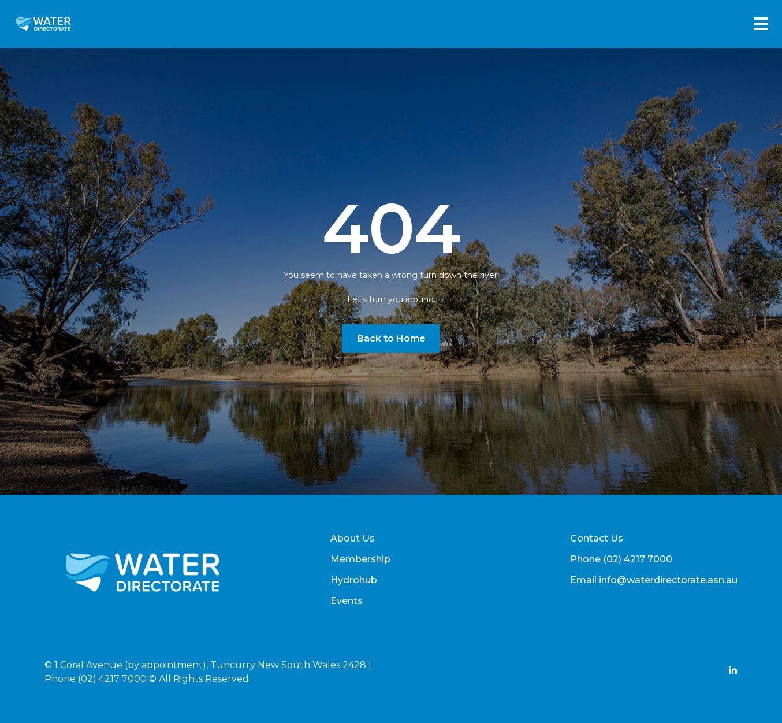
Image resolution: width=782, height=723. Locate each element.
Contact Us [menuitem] (596, 538)
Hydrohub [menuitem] (353, 579)
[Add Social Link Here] (733, 671)
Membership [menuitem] (360, 559)
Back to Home (391, 338)
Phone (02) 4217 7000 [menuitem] (621, 559)
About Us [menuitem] (352, 538)
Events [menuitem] (346, 600)
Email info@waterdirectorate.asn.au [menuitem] (654, 579)
